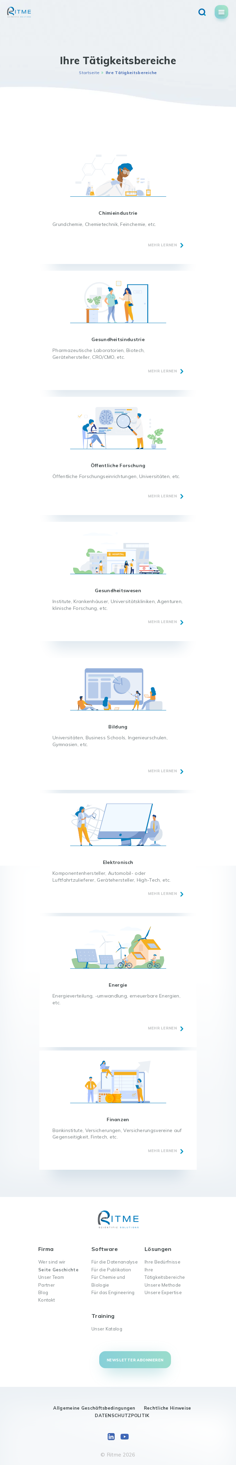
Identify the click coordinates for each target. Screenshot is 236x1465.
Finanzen (118, 1119)
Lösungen (158, 1249)
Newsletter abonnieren (135, 1360)
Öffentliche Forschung (118, 465)
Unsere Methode (163, 1285)
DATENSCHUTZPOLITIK (122, 1415)
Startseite (89, 72)
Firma (46, 1249)
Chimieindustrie (118, 213)
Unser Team (51, 1277)
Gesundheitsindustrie (118, 339)
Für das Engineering (113, 1292)
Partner (46, 1285)
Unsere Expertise (163, 1292)
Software (104, 1249)
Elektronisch (118, 862)
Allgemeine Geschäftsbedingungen (94, 1408)
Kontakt (46, 1300)
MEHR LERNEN (162, 245)
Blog (43, 1292)
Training (102, 1315)
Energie (118, 985)
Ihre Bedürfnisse (162, 1262)
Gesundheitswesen (118, 590)
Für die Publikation (111, 1269)
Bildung (117, 727)
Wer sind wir (52, 1262)
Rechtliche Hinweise (167, 1408)
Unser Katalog (106, 1328)
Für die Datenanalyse (114, 1262)
